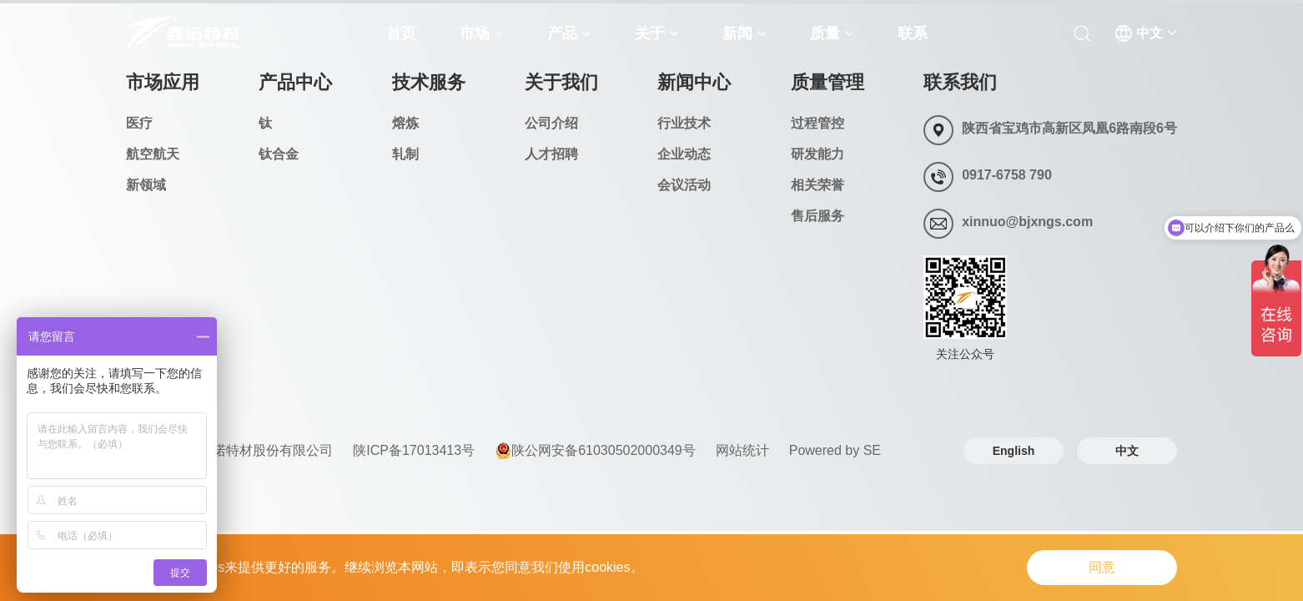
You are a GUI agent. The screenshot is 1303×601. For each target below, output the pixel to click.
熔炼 (405, 123)
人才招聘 (551, 154)
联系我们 (960, 82)
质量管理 (827, 82)
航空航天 (152, 154)
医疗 (139, 123)
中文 (1127, 450)
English (1014, 450)
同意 (1102, 567)
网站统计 (742, 450)
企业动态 (684, 154)
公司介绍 (551, 123)
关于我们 (561, 82)
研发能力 (817, 154)
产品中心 (295, 82)
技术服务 (428, 82)
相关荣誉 (817, 185)
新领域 (146, 185)
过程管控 (817, 123)
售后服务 (817, 216)
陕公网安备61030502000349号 (595, 450)
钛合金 (279, 154)
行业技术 (684, 123)
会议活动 (684, 185)
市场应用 (162, 82)
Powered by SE (835, 450)
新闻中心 (694, 82)
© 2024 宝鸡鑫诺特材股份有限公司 (229, 450)
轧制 (405, 154)
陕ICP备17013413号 (414, 450)
